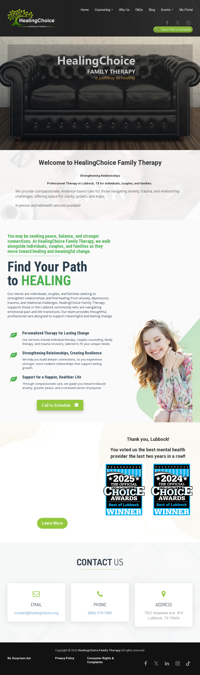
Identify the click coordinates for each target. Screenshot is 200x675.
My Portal (186, 10)
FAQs (139, 10)
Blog (152, 10)
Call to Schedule (60, 405)
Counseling (102, 10)
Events (165, 10)
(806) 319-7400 (100, 613)
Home (85, 10)
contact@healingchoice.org (36, 613)
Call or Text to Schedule (173, 29)
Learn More (52, 523)
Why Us (124, 10)
